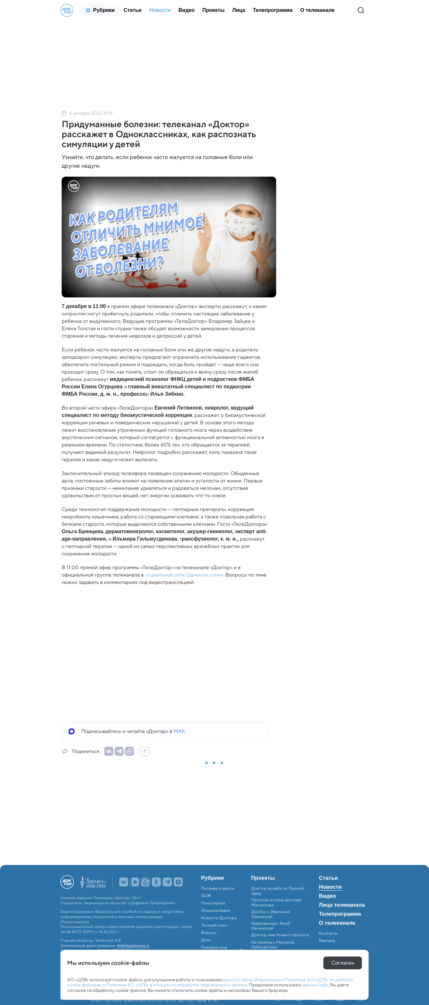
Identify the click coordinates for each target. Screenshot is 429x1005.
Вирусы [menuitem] (208, 932)
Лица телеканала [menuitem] (342, 905)
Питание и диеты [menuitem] (217, 888)
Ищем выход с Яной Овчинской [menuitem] (270, 926)
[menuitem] (100, 10)
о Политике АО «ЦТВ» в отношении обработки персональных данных (174, 985)
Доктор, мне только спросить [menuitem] (280, 935)
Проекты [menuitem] (263, 878)
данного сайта (237, 979)
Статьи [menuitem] (328, 878)
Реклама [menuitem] (327, 940)
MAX (179, 731)
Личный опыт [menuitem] (214, 925)
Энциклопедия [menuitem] (215, 910)
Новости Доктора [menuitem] (219, 918)
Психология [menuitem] (213, 903)
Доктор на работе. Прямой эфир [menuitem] (277, 891)
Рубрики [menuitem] (212, 878)
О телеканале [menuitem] (337, 923)
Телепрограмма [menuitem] (340, 914)
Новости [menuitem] (330, 887)
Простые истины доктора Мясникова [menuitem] (276, 902)
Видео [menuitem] (327, 896)
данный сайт (315, 985)
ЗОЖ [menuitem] (206, 895)
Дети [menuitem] (206, 940)
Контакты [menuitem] (328, 933)
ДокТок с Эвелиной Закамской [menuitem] (270, 914)
